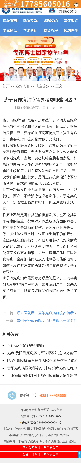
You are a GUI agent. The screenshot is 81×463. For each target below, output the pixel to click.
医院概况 (30, 20)
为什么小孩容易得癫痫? (25, 345)
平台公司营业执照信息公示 (40, 447)
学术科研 (30, 31)
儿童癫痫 (42, 86)
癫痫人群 (22, 86)
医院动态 (51, 20)
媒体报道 (71, 20)
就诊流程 (51, 31)
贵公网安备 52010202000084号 (40, 422)
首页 (6, 86)
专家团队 (10, 31)
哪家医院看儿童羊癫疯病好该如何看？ (47, 313)
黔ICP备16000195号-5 (46, 416)
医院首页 (10, 20)
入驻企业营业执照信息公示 (40, 454)
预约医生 (71, 31)
